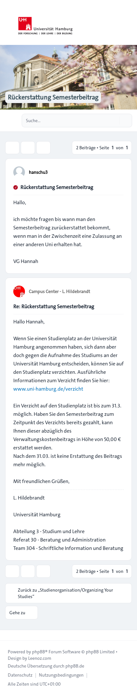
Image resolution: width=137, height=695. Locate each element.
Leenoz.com (39, 658)
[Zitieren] (118, 171)
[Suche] (113, 120)
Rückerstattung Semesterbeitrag (56, 187)
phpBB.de (74, 666)
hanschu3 (38, 172)
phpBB (38, 651)
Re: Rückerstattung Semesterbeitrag (53, 306)
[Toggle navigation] (129, 22)
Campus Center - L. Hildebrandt (59, 291)
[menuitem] (20, 675)
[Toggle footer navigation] (7, 635)
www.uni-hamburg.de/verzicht (48, 389)
